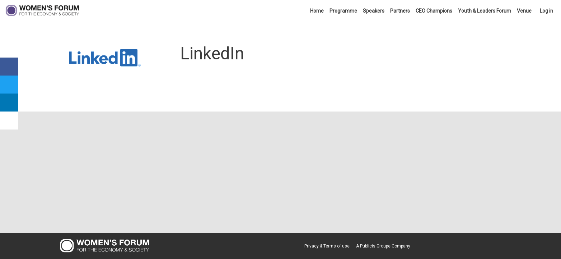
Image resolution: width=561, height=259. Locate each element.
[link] (317, 11)
